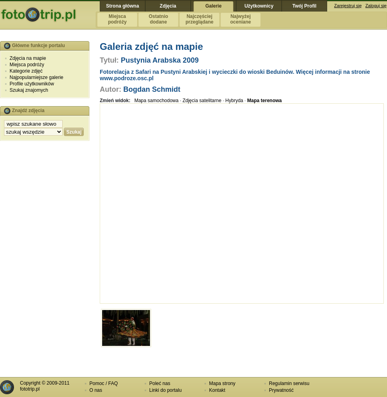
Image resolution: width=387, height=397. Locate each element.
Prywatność (281, 390)
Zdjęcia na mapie (28, 58)
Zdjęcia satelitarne (201, 100)
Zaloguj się (376, 5)
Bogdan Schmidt (151, 89)
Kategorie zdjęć (26, 71)
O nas (95, 390)
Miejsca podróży (27, 64)
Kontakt (217, 390)
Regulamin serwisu (289, 383)
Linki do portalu (165, 390)
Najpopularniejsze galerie (36, 77)
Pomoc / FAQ (103, 383)
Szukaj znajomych (29, 90)
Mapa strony (222, 383)
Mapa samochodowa (156, 100)
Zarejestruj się (348, 5)
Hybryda (234, 100)
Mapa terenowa (264, 100)
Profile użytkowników (32, 84)
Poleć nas (159, 383)
